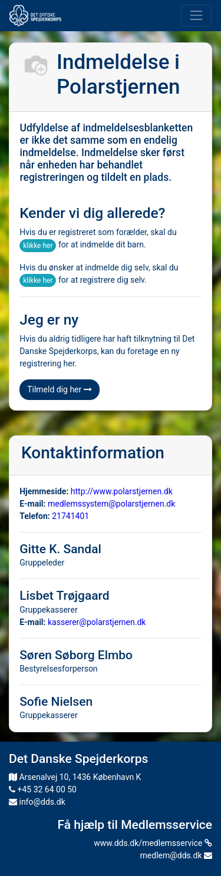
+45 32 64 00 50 (43, 789)
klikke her (37, 246)
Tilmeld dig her (59, 389)
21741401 (70, 516)
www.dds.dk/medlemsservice (153, 843)
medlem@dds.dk (176, 855)
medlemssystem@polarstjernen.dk (111, 503)
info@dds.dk (37, 801)
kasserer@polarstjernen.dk (97, 622)
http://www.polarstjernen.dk (122, 491)
